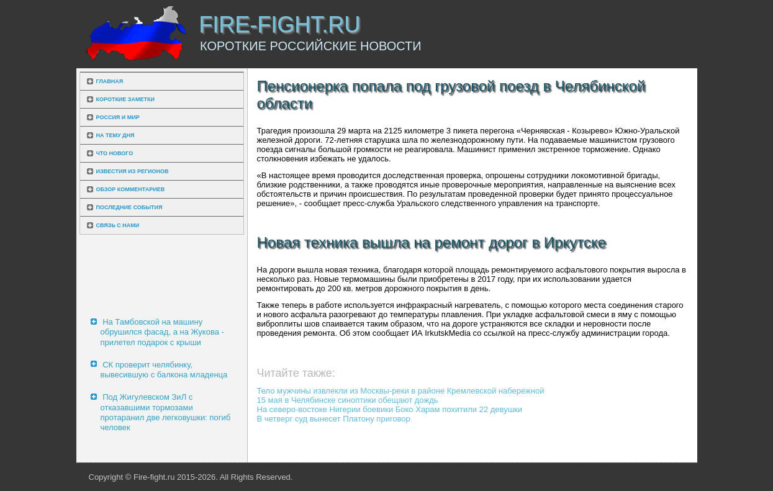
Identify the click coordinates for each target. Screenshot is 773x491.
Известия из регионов (132, 171)
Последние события (129, 207)
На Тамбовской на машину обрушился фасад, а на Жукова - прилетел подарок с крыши (162, 332)
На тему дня (115, 135)
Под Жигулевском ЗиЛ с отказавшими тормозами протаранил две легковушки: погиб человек (166, 412)
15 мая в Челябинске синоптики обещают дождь (347, 400)
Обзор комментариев (130, 189)
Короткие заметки (125, 99)
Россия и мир (118, 117)
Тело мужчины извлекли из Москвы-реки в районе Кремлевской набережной (401, 390)
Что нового (114, 153)
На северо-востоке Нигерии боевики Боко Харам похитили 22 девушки (390, 409)
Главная (110, 81)
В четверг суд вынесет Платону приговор (333, 418)
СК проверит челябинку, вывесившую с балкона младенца (164, 369)
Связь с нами (118, 225)
